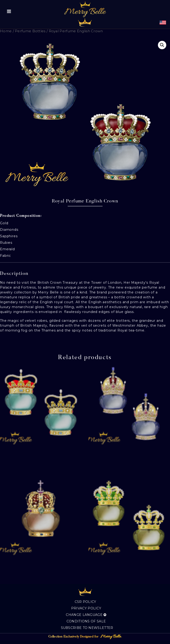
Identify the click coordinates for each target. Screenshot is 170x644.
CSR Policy (85, 602)
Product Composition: (21, 216)
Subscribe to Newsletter (87, 628)
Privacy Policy (86, 608)
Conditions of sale (86, 621)
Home (6, 31)
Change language (86, 615)
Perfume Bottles (30, 31)
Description (14, 273)
